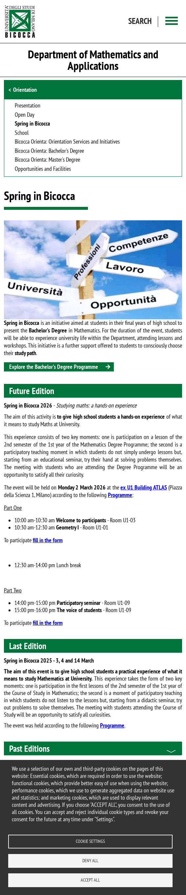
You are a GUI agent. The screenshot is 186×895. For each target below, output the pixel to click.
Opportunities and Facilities (43, 169)
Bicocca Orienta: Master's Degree (47, 160)
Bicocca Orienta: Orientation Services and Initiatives (67, 142)
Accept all (90, 880)
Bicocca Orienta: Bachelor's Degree (49, 151)
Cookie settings (90, 841)
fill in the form (48, 540)
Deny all (90, 861)
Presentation (27, 106)
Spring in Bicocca (32, 124)
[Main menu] (171, 21)
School (22, 133)
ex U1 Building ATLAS (143, 487)
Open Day (24, 115)
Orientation (25, 89)
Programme (120, 495)
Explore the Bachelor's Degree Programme (53, 366)
